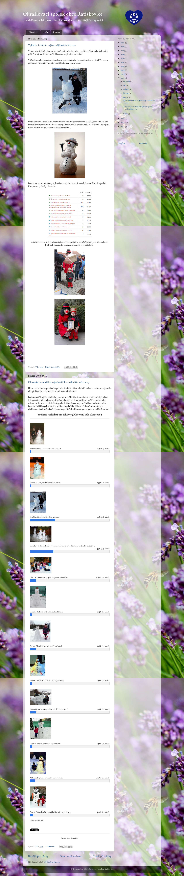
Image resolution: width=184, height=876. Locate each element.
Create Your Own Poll (69, 838)
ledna (125, 113)
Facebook (143, 143)
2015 (123, 122)
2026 (123, 42)
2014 (123, 126)
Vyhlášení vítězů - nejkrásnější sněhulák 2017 (52, 45)
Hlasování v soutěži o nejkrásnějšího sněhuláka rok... (137, 107)
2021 (123, 62)
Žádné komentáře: (52, 367)
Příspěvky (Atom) (52, 862)
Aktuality (33, 32)
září (124, 85)
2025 (123, 46)
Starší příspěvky (102, 856)
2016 (123, 118)
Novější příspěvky (38, 856)
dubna (126, 89)
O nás (45, 32)
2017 (123, 78)
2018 (123, 74)
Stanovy (56, 32)
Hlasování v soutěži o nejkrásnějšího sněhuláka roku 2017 (58, 382)
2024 (123, 50)
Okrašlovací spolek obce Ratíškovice (63, 13)
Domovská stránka (71, 856)
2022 (123, 58)
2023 (123, 54)
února (126, 97)
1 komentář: (50, 846)
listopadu (127, 81)
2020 (123, 66)
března (126, 93)
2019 (123, 70)
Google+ (121, 143)
